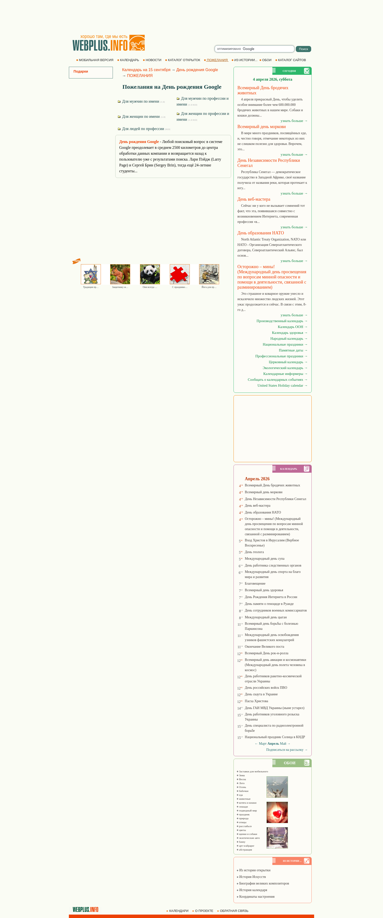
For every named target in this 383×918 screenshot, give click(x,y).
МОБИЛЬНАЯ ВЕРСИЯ (95, 60)
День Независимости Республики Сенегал (275, 499)
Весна (241, 779)
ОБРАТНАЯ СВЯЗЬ (233, 911)
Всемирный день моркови (263, 492)
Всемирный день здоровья (264, 590)
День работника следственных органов (273, 565)
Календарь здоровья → (290, 333)
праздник (243, 814)
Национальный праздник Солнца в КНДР (275, 737)
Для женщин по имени (141, 116)
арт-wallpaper (245, 845)
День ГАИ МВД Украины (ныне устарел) (274, 708)
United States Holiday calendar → (282, 385)
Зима (240, 775)
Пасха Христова (256, 701)
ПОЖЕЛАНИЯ (216, 60)
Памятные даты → (293, 350)
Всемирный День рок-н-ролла (266, 653)
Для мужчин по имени (141, 101)
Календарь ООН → (293, 327)
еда (239, 794)
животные (243, 798)
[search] (254, 48)
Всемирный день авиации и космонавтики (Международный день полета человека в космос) (275, 665)
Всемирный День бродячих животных (272, 485)
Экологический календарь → (285, 368)
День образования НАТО (263, 512)
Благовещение (255, 583)
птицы (241, 822)
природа (242, 818)
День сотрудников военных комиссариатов (276, 610)
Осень (241, 787)
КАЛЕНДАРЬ (128, 60)
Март (263, 743)
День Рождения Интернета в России (271, 597)
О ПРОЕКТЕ (203, 911)
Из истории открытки (253, 870)
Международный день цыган (266, 617)
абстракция (244, 849)
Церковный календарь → (288, 362)
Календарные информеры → (285, 374)
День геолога (254, 552)
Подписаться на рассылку (287, 750)
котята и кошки (246, 802)
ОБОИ (265, 60)
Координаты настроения (255, 896)
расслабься (244, 826)
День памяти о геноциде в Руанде (269, 604)
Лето (240, 783)
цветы (241, 830)
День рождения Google (197, 70)
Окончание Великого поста (264, 646)
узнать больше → (294, 121)
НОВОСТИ (152, 60)
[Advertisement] (191, 17)
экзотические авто (248, 837)
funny (240, 841)
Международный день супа (264, 558)
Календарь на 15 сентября (146, 70)
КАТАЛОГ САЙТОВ (291, 60)
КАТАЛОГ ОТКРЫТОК (183, 60)
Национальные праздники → (285, 344)
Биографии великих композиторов (262, 883)
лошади (242, 806)
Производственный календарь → (282, 321)
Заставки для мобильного (252, 771)
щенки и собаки (246, 833)
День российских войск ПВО (266, 687)
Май (283, 743)
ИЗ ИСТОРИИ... (245, 60)
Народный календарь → (289, 338)
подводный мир (246, 810)
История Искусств (251, 877)
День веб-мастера (257, 505)
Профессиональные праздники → (281, 356)
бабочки (242, 790)
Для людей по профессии (144, 129)
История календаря (251, 890)
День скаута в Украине (261, 694)
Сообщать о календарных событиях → (278, 380)
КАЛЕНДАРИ (177, 911)
